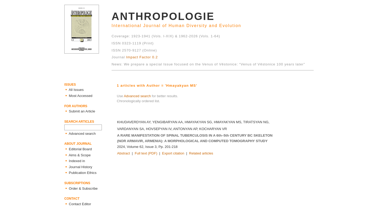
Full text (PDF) (146, 153)
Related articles (201, 153)
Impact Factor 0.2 (142, 57)
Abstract (123, 153)
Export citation (173, 153)
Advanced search (137, 96)
